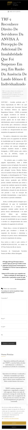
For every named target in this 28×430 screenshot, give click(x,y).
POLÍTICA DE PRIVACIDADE (11, 418)
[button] (14, 8)
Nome (3, 318)
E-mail (3, 326)
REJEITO (14, 427)
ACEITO (14, 423)
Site (2, 334)
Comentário (4, 298)
